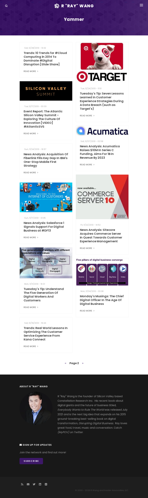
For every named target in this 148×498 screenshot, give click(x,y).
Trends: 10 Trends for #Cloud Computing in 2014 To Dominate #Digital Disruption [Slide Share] (45, 58)
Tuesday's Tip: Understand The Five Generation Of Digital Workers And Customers (44, 294)
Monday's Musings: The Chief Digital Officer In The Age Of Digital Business (102, 300)
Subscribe (31, 461)
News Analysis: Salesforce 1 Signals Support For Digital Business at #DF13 (44, 227)
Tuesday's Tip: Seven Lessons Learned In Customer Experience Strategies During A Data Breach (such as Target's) (102, 101)
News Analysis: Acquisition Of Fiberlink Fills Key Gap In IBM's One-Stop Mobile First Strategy (46, 160)
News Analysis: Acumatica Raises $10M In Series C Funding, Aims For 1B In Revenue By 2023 (100, 152)
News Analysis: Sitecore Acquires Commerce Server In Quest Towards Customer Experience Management (101, 235)
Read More (31, 71)
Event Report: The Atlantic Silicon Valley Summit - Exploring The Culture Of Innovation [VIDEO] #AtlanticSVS (43, 119)
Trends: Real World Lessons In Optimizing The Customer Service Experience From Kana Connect (46, 333)
